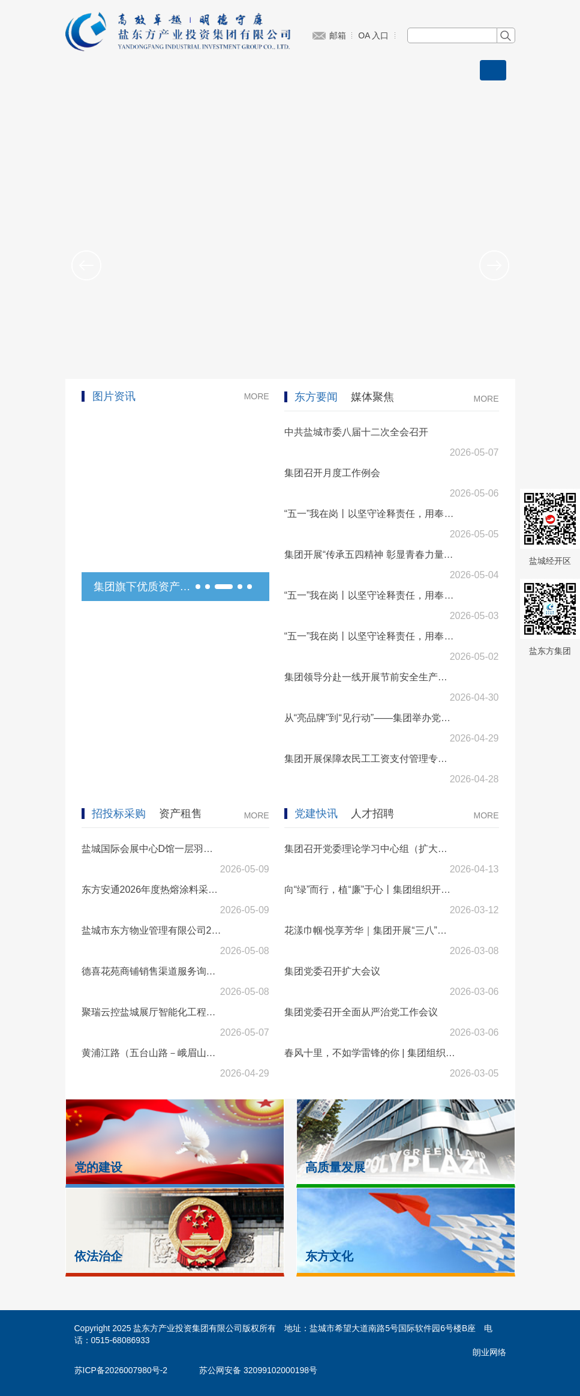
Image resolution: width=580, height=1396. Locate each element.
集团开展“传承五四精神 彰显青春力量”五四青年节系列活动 (370, 554)
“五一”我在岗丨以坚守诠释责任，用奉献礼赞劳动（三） (370, 514)
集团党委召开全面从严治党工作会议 (361, 1012)
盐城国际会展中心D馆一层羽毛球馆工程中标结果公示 (152, 849)
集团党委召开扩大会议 (332, 971)
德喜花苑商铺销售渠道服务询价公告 (152, 971)
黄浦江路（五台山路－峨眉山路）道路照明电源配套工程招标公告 (152, 1053)
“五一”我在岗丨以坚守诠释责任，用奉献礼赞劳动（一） (370, 636)
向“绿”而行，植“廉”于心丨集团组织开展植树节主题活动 (370, 889)
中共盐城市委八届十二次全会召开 (356, 432)
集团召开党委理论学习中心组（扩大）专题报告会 (370, 849)
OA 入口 (373, 35)
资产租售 (180, 813)
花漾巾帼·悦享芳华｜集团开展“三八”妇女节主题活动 (370, 930)
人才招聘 (372, 813)
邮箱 (337, 35)
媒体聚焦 (372, 396)
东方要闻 (316, 396)
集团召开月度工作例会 (332, 473)
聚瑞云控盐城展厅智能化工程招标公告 (152, 1012)
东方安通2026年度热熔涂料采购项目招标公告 (152, 889)
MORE (256, 396)
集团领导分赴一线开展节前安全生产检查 (370, 677)
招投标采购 (119, 813)
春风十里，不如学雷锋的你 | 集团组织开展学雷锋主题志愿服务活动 (370, 1053)
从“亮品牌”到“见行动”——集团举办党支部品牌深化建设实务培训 (370, 718)
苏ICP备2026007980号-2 (121, 1370)
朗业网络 (489, 1352)
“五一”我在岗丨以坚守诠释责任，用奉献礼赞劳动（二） (370, 595)
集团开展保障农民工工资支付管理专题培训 (370, 759)
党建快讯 (316, 813)
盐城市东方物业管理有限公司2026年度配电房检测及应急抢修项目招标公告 (152, 930)
